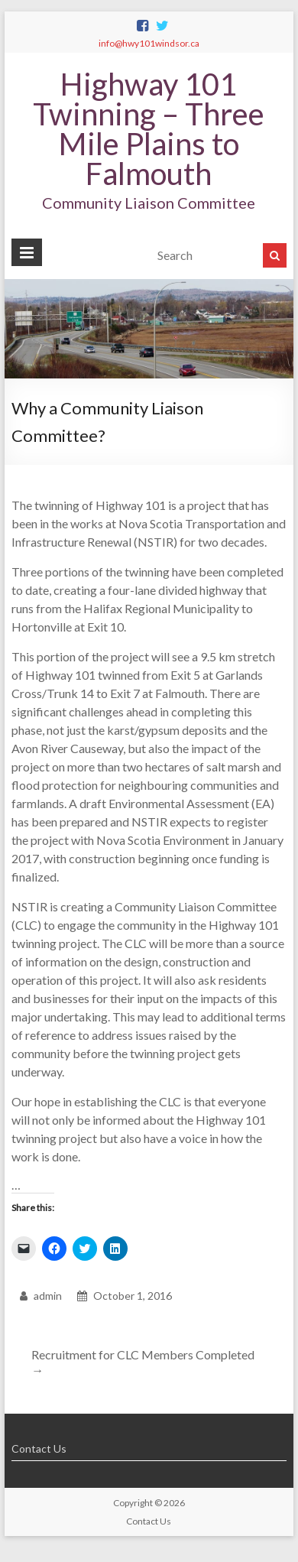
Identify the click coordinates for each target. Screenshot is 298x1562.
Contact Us (38, 1448)
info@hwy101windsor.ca (149, 43)
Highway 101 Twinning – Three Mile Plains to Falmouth (148, 129)
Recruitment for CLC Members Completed (142, 1362)
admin (48, 1295)
